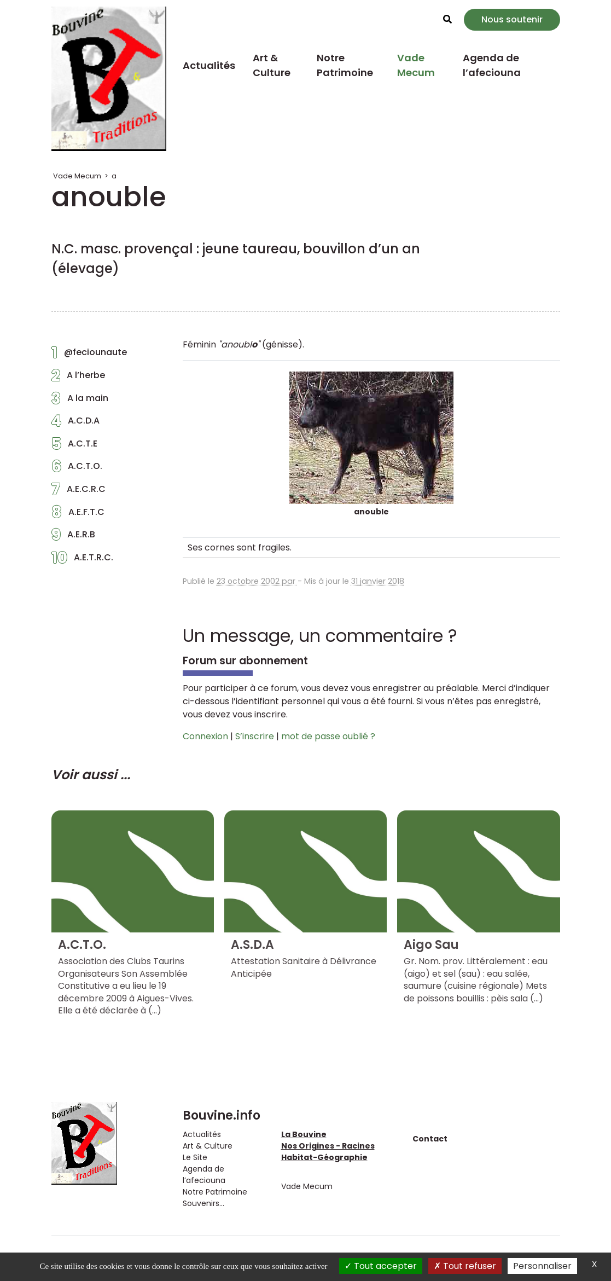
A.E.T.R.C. (82, 560)
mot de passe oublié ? (328, 736)
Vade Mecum (416, 65)
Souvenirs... (203, 1203)
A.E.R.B (73, 537)
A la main (79, 401)
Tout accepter (381, 1266)
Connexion (205, 736)
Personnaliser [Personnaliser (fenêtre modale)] (542, 1266)
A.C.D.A (75, 423)
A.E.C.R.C (78, 492)
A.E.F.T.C (77, 515)
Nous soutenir (512, 19)
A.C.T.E (74, 446)
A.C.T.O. (76, 469)
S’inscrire (254, 736)
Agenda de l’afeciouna (492, 65)
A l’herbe (78, 378)
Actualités (209, 65)
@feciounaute (89, 355)
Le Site (195, 1157)
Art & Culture (271, 65)
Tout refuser (465, 1266)
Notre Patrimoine (345, 65)
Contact (429, 1138)
